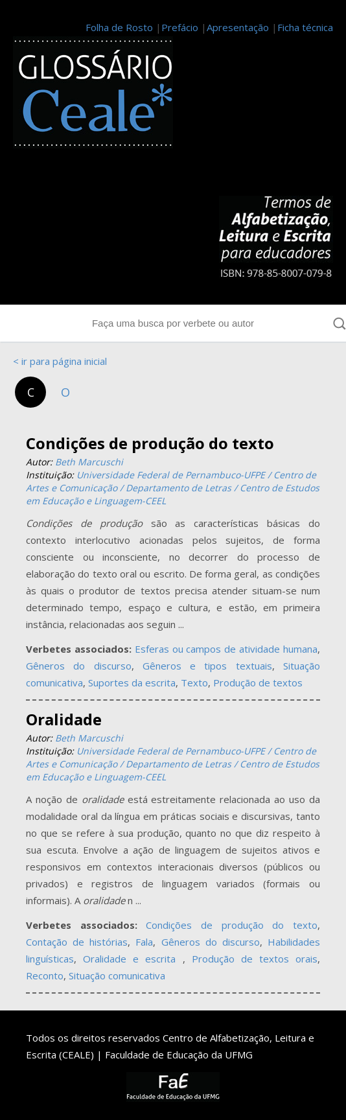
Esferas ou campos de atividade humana (226, 648)
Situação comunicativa (117, 975)
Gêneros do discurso (79, 665)
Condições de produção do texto (150, 443)
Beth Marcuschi (89, 462)
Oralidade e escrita (132, 958)
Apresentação (238, 27)
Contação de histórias (77, 941)
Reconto (44, 975)
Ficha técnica (305, 27)
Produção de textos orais (254, 958)
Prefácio (179, 27)
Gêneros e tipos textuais (207, 665)
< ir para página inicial (60, 361)
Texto (194, 682)
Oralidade (64, 719)
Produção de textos (258, 682)
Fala (144, 941)
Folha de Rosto (119, 27)
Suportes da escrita (132, 682)
